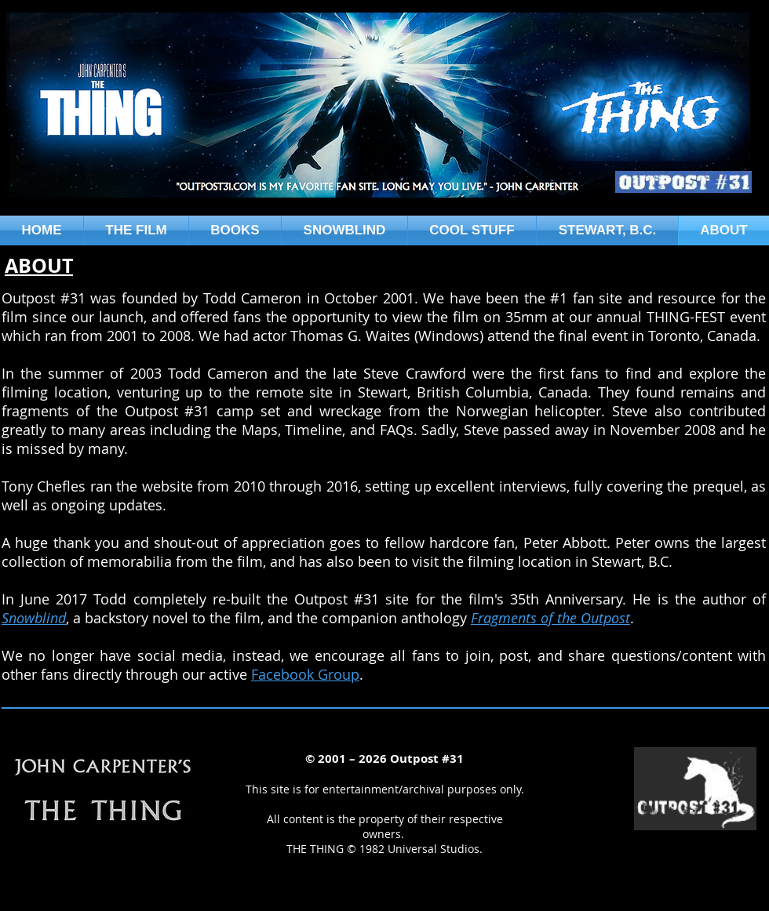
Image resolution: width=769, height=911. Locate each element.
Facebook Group (305, 674)
